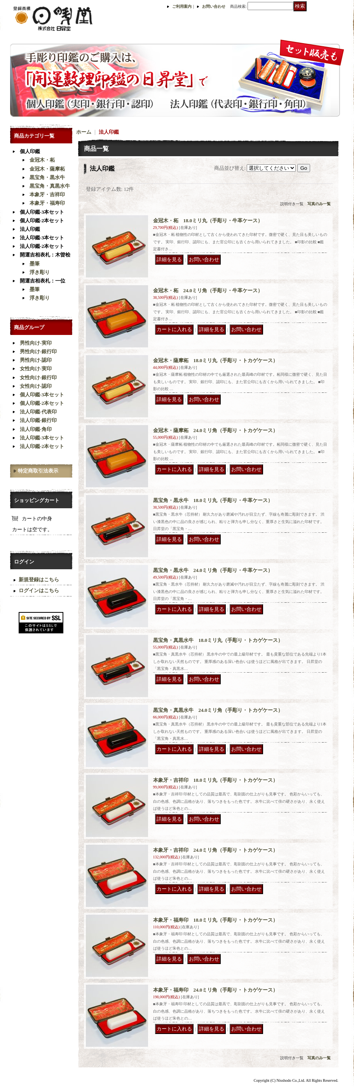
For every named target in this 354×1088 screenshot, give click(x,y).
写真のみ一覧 (319, 204)
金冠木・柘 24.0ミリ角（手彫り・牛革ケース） (208, 290)
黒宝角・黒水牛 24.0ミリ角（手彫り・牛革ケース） (213, 570)
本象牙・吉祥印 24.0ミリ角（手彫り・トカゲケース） (215, 850)
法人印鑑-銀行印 (38, 420)
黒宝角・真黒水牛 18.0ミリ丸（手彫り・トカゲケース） (218, 640)
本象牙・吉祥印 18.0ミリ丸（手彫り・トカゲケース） (215, 780)
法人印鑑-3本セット (42, 238)
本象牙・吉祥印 (47, 194)
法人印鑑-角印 (36, 429)
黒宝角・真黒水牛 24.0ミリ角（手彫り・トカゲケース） (218, 710)
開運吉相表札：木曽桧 (45, 255)
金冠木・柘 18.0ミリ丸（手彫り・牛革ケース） (208, 220)
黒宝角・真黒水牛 (50, 186)
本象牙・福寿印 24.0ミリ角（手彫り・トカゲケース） (215, 990)
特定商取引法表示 (38, 471)
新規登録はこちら (39, 579)
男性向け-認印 (36, 360)
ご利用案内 (182, 6)
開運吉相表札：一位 (42, 281)
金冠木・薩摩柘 (47, 169)
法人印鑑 (30, 229)
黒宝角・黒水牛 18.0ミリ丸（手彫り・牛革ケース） (213, 500)
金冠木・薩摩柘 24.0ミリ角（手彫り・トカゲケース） (215, 430)
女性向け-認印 (36, 386)
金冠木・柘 (42, 160)
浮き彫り (40, 272)
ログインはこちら (39, 590)
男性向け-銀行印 (38, 351)
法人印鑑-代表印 (38, 412)
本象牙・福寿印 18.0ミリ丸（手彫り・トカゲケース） (215, 920)
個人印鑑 (30, 151)
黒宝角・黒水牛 (47, 177)
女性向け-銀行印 (38, 377)
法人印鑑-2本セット (42, 246)
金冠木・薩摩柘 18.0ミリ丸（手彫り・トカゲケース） (215, 360)
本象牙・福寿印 (47, 203)
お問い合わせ (213, 6)
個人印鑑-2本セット (42, 220)
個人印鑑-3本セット (42, 212)
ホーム (83, 132)
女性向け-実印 (36, 368)
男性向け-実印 (36, 343)
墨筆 (35, 264)
